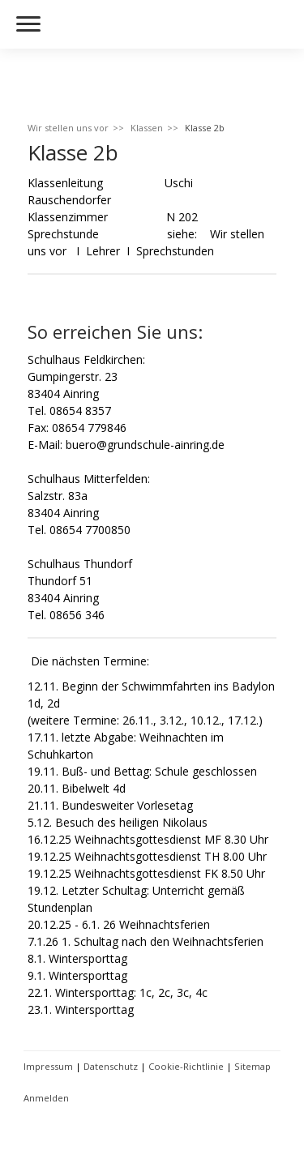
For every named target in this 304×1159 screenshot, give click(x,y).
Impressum (48, 1066)
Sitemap (252, 1066)
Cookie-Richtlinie (186, 1066)
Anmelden (46, 1098)
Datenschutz (110, 1066)
